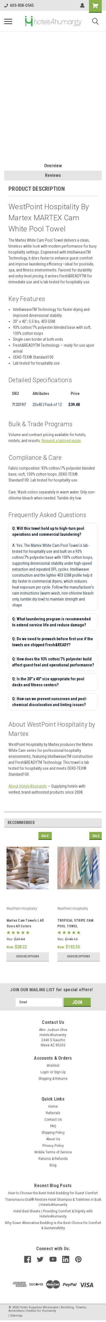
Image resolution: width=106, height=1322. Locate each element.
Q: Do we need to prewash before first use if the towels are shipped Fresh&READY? (52, 642)
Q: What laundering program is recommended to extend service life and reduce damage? (51, 622)
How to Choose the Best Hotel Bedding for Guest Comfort (53, 1193)
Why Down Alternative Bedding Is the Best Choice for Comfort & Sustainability (53, 1225)
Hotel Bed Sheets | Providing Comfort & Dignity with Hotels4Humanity (53, 1213)
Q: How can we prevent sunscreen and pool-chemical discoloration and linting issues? (49, 701)
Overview (53, 165)
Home (53, 1106)
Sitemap (16, 1315)
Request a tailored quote (61, 440)
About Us (53, 1139)
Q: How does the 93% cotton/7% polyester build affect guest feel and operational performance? (53, 662)
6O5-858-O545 (19, 5)
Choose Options (27, 956)
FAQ (53, 1126)
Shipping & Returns (53, 1079)
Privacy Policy (53, 1146)
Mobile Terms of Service (53, 1152)
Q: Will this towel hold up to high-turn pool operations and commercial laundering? (48, 531)
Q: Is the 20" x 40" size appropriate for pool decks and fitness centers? (48, 682)
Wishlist (53, 1066)
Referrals (53, 1113)
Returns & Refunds (53, 1159)
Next (98, 823)
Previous (90, 823)
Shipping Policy (53, 1133)
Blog (53, 1165)
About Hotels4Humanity (27, 786)
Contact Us (53, 1120)
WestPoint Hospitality (22, 909)
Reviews (53, 175)
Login (44, 1072)
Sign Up (60, 1072)
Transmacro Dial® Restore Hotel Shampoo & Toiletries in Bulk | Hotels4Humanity (53, 1202)
